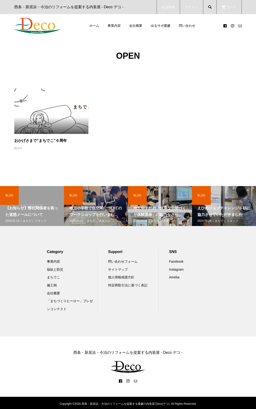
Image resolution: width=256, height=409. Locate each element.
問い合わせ (187, 25)
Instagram (176, 269)
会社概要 (135, 25)
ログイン (191, 7)
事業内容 (114, 25)
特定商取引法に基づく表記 (127, 285)
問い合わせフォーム (123, 261)
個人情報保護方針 (121, 277)
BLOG (18, 148)
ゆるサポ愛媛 (160, 25)
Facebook (176, 261)
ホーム (94, 25)
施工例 (52, 285)
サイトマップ (118, 269)
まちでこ (53, 277)
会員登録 (168, 7)
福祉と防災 (55, 269)
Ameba (174, 277)
